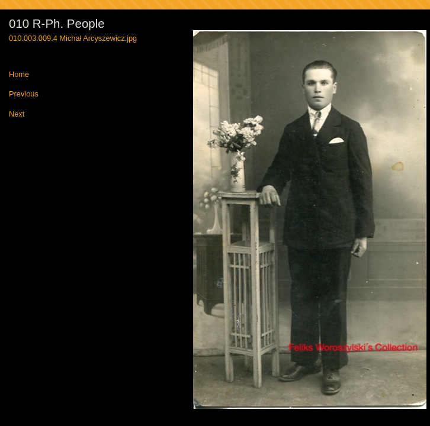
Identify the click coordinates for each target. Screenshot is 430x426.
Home (19, 75)
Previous (23, 94)
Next (16, 114)
